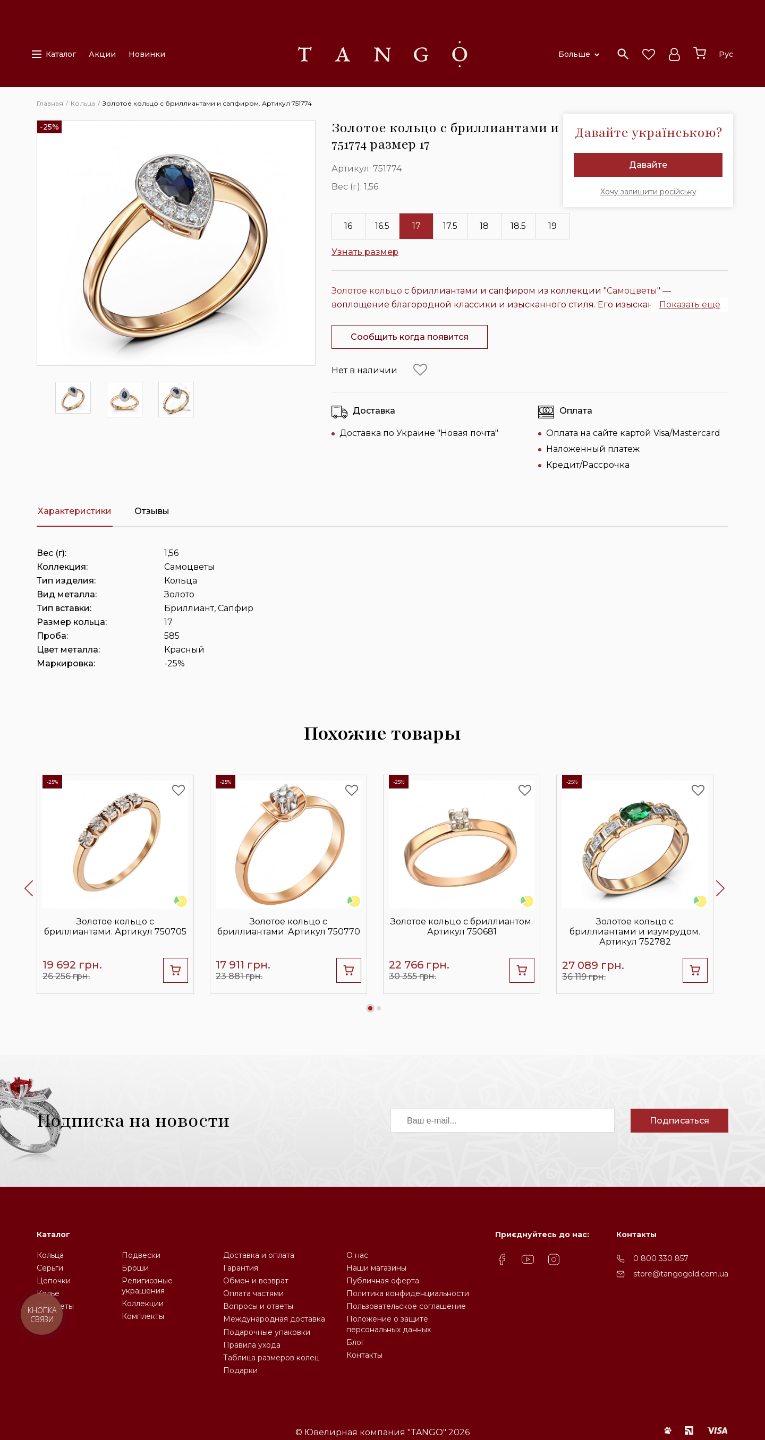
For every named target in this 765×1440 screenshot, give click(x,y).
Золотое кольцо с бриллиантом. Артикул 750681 (461, 926)
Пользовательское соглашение (406, 1306)
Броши (135, 1268)
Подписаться (679, 1121)
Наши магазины (376, 1268)
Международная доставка (274, 1319)
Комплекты (143, 1316)
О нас (357, 1255)
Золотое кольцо (367, 291)
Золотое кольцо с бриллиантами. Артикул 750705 (115, 926)
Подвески (141, 1255)
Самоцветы (632, 291)
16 (348, 226)
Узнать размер (365, 252)
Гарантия (240, 1268)
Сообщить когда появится (410, 337)
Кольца (50, 1255)
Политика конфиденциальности (407, 1293)
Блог (355, 1342)
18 (484, 226)
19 (552, 226)
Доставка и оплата (258, 1255)
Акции (102, 54)
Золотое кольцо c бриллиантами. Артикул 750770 (288, 926)
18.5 (518, 226)
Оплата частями (253, 1293)
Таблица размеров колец (271, 1357)
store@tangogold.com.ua (680, 1274)
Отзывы (151, 511)
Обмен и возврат (255, 1280)
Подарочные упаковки (266, 1332)
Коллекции (143, 1303)
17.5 (450, 226)
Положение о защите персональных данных (388, 1324)
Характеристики (75, 511)
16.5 (382, 226)
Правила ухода (251, 1345)
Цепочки (54, 1280)
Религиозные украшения (147, 1286)
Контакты (364, 1355)
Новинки (147, 54)
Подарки (240, 1370)
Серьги (50, 1268)
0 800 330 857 (660, 1258)
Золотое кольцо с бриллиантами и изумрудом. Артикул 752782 (635, 931)
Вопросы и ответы (258, 1306)
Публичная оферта (382, 1280)
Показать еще (689, 304)
